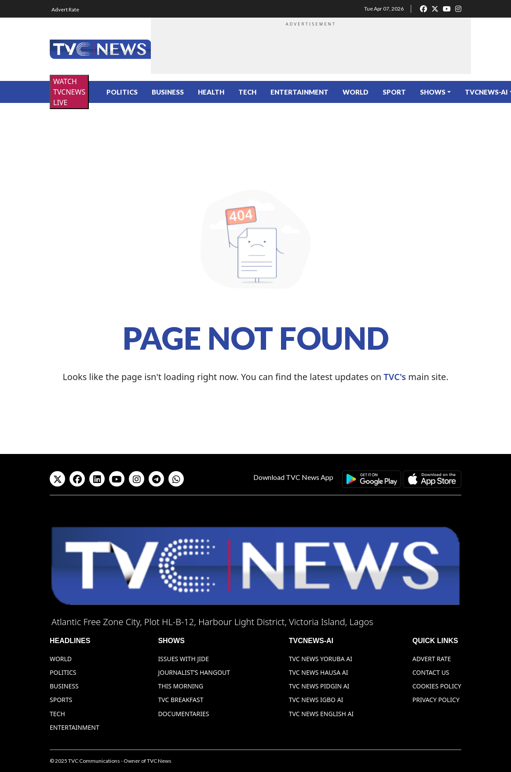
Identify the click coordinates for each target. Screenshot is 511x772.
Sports (61, 699)
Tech (247, 92)
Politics (122, 92)
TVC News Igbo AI (316, 699)
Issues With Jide (183, 659)
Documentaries (183, 714)
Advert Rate (65, 9)
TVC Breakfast (180, 699)
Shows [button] (432, 92)
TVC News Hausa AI (318, 672)
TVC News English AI (321, 714)
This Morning (180, 686)
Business (168, 92)
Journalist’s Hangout (194, 672)
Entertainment (299, 92)
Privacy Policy (436, 699)
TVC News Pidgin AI (319, 686)
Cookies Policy (436, 686)
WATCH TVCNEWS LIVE (69, 92)
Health (211, 92)
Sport (394, 92)
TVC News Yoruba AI (320, 659)
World (356, 92)
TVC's (394, 377)
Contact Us (430, 672)
